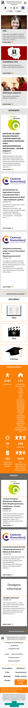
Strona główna (7, 668)
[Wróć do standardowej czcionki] (14, 8)
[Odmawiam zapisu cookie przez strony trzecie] (26, 700)
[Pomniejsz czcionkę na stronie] (11, 8)
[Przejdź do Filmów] (14, 333)
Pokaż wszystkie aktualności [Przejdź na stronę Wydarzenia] (16, 294)
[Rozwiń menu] (25, 3)
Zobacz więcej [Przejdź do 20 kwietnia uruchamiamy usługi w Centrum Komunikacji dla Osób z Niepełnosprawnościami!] (8, 287)
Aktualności (21, 668)
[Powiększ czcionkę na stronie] (17, 8)
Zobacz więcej (8, 42)
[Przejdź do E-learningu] (14, 353)
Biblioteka (7, 676)
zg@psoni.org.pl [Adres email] (14, 648)
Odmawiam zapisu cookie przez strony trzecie (14, 704)
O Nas (7, 672)
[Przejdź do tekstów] (14, 312)
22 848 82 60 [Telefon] (14, 645)
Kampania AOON (20, 682)
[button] (3, 3)
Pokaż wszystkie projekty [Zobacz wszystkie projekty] (18, 631)
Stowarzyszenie (20, 672)
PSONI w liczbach (21, 676)
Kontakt (7, 654)
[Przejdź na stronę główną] (2, 644)
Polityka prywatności (14, 657)
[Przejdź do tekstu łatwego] (23, 8)
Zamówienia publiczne (17, 654)
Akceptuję (14, 702)
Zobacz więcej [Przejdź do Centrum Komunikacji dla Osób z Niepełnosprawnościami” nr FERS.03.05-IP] (8, 575)
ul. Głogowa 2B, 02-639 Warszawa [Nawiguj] (14, 642)
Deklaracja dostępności (14, 661)
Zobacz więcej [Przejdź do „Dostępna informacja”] (8, 624)
